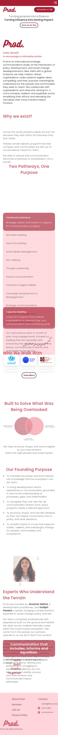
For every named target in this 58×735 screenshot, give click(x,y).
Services (25, 704)
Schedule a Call (43, 9)
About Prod (26, 699)
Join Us (24, 709)
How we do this (29, 26)
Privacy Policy (28, 715)
